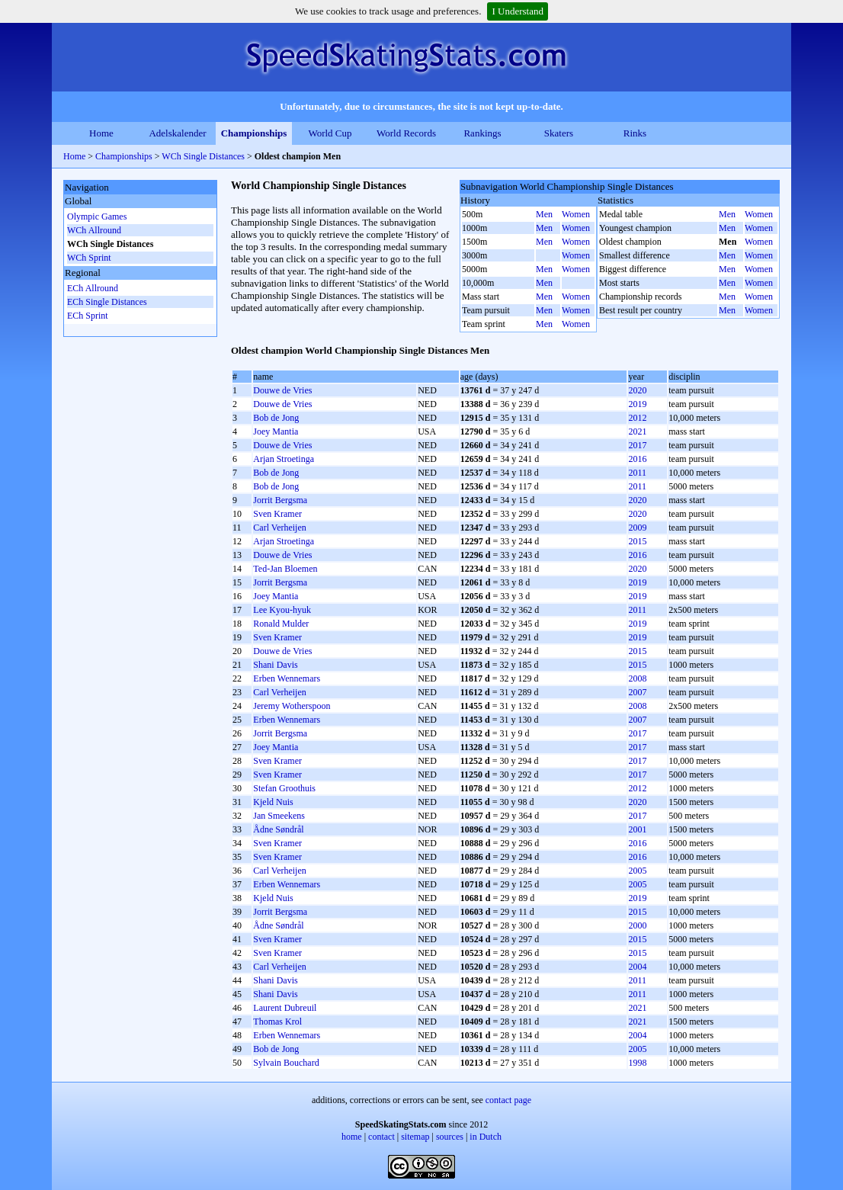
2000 (637, 925)
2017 (637, 445)
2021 (637, 431)
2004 (637, 966)
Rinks (634, 133)
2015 (637, 541)
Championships (254, 133)
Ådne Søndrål (278, 829)
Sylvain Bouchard (286, 1062)
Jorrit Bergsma (280, 500)
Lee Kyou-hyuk (282, 610)
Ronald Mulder (281, 623)
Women (576, 214)
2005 (637, 870)
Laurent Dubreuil (284, 1007)
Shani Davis (275, 664)
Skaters (558, 133)
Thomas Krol (277, 1021)
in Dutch (486, 1136)
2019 (637, 404)
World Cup (329, 133)
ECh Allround (92, 288)
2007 (637, 692)
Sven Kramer (277, 513)
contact (381, 1136)
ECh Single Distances (107, 302)
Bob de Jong (276, 417)
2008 (637, 678)
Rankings (482, 133)
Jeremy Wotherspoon (291, 706)
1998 (637, 1062)
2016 (637, 459)
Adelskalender (177, 133)
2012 (637, 417)
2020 (637, 390)
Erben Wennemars (286, 678)
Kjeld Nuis (273, 802)
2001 (637, 829)
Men (544, 214)
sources (449, 1136)
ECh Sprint (87, 315)
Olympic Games (97, 216)
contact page (508, 1100)
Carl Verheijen (279, 527)
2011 (637, 472)
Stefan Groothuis (284, 788)
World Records (406, 133)
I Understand (517, 11)
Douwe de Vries (282, 390)
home (351, 1136)
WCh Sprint (89, 257)
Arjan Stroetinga (283, 459)
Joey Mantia (275, 431)
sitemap (415, 1136)
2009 (637, 527)
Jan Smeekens (279, 815)
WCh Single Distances (204, 156)
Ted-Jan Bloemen (285, 568)
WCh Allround (94, 230)
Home (101, 133)
